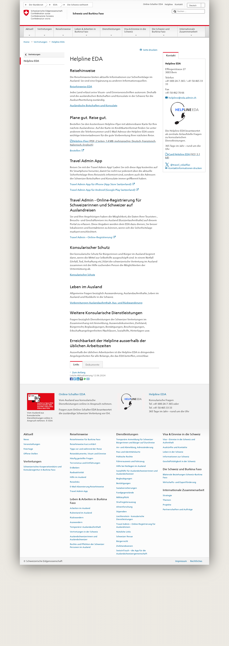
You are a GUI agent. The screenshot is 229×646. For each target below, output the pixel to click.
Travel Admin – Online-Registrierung (93, 237)
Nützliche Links (123, 597)
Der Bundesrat (36, 5)
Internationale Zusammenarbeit (191, 32)
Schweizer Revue (124, 602)
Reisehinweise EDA (81, 86)
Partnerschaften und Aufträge (178, 575)
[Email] (88, 444)
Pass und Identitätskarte (128, 517)
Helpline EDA (157, 459)
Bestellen (77, 150)
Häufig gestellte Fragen (81, 524)
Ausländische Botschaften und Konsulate (93, 105)
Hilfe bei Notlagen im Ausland (131, 531)
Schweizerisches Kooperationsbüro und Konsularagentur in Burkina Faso (42, 533)
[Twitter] (75, 444)
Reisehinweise (63, 32)
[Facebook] (71, 444)
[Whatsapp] (85, 444)
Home (27, 42)
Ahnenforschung (124, 572)
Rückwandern (76, 583)
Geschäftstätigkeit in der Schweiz (179, 527)
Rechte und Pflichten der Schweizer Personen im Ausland (87, 611)
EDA (55, 5)
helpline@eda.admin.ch (182, 97)
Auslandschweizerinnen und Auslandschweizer (83, 603)
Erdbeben (74, 533)
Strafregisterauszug (126, 567)
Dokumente (92, 364)
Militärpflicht (122, 563)
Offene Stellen (31, 519)
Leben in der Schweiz (173, 517)
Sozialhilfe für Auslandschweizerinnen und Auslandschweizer (137, 538)
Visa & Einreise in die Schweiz (136, 32)
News (26, 505)
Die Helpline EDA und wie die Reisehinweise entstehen (104, 423)
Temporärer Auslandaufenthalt (85, 592)
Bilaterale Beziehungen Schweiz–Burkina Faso (182, 541)
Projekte (167, 570)
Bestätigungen (123, 549)
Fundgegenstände (125, 558)
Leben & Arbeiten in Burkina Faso (86, 32)
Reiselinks (75, 547)
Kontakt (169, 55)
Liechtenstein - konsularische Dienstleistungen (130, 583)
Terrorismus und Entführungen (85, 528)
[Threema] (81, 444)
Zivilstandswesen (124, 611)
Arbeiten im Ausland (80, 573)
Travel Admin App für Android (91, 394)
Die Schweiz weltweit (77, 5)
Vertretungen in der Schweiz (84, 597)
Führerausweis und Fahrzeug (130, 527)
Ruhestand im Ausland (81, 578)
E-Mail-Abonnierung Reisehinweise (87, 552)
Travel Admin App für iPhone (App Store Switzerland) (102, 184)
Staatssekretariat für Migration (91, 371)
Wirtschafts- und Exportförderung (179, 547)
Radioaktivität (77, 538)
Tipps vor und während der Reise (86, 514)
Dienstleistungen (111, 32)
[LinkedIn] (78, 444)
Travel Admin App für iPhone (90, 389)
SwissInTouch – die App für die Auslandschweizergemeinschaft (131, 617)
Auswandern (76, 588)
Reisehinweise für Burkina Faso (85, 505)
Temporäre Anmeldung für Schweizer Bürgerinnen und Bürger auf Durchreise (135, 506)
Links (74, 364)
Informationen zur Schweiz (176, 522)
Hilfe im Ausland (78, 542)
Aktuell (29, 32)
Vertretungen (44, 32)
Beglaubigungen (124, 544)
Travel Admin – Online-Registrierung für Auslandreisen (135, 591)
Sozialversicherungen (126, 553)
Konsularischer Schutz (82, 274)
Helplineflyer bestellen (87, 417)
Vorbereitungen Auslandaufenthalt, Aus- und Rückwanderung (106, 302)
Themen (167, 565)
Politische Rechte (124, 522)
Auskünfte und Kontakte (175, 513)
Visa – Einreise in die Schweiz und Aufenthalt (179, 506)
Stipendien (121, 577)
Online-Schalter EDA (72, 459)
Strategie (167, 561)
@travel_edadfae (180, 164)
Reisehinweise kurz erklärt (83, 510)
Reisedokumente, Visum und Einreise (88, 519)
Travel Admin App (79, 557)
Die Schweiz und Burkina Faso (164, 32)
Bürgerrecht (122, 606)
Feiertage (28, 514)
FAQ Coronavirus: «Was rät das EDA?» (93, 429)
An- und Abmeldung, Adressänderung (134, 513)
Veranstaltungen (32, 510)
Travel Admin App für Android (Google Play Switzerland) (104, 189)
